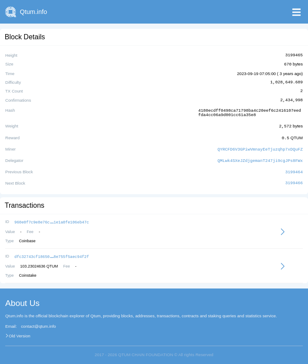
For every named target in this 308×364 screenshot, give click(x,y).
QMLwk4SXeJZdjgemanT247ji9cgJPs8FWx (260, 158)
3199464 (294, 169)
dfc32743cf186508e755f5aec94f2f (51, 252)
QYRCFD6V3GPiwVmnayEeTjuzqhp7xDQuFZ (260, 147)
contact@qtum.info (38, 322)
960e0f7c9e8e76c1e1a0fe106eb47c (51, 218)
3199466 (294, 180)
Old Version (19, 332)
